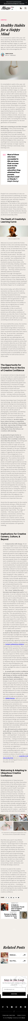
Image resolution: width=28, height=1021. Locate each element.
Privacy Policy (21, 1015)
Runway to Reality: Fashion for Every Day (10, 916)
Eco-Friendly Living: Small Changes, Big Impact (13, 961)
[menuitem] (8, 1015)
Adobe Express (10, 698)
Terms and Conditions (8, 1015)
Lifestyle (4, 20)
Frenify (10, 1018)
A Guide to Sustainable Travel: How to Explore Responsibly (17, 908)
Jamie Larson (9, 53)
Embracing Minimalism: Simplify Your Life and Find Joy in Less (13, 955)
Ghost (23, 1018)
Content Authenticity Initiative (14, 644)
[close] (26, 2)
